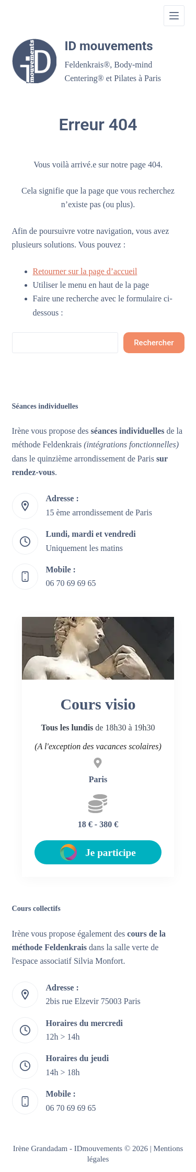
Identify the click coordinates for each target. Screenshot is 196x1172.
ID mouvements (109, 46)
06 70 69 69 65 (71, 583)
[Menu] (174, 15)
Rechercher (154, 342)
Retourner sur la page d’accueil (85, 271)
